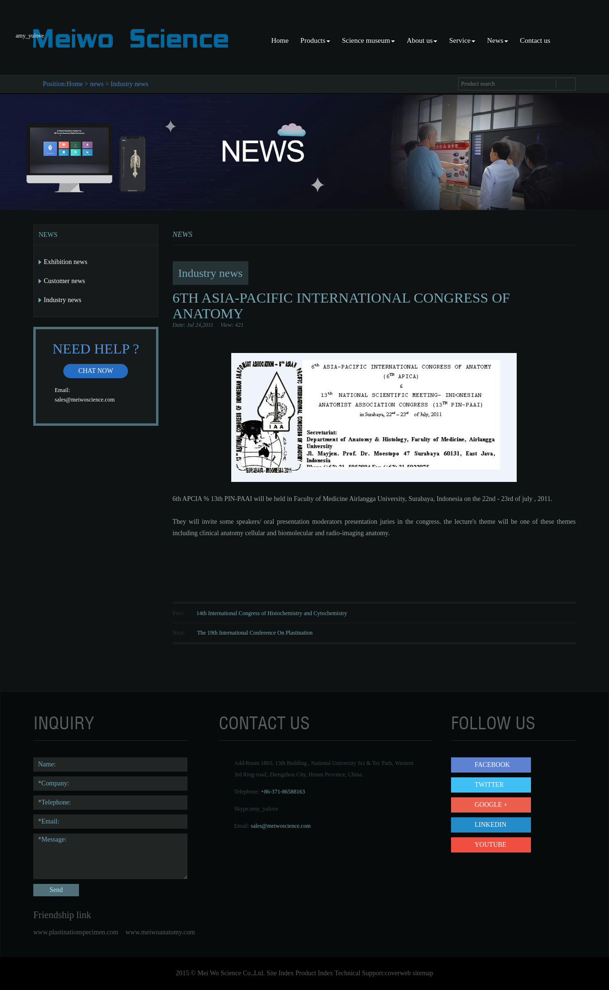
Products (315, 40)
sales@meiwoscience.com (85, 399)
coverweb (398, 973)
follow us (493, 723)
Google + (491, 804)
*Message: (110, 856)
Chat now (96, 370)
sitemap (423, 973)
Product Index (314, 973)
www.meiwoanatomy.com (160, 932)
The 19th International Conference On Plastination (255, 632)
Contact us (535, 40)
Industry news (129, 84)
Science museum (368, 40)
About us (422, 40)
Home (280, 40)
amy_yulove (264, 808)
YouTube (491, 844)
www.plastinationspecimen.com (75, 932)
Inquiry (63, 723)
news (97, 84)
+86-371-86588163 (283, 791)
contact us (264, 723)
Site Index (280, 973)
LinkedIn (491, 824)
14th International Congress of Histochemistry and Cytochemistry (271, 613)
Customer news (64, 280)
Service (462, 40)
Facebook (492, 764)
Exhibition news (65, 261)
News (497, 40)
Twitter (489, 784)
